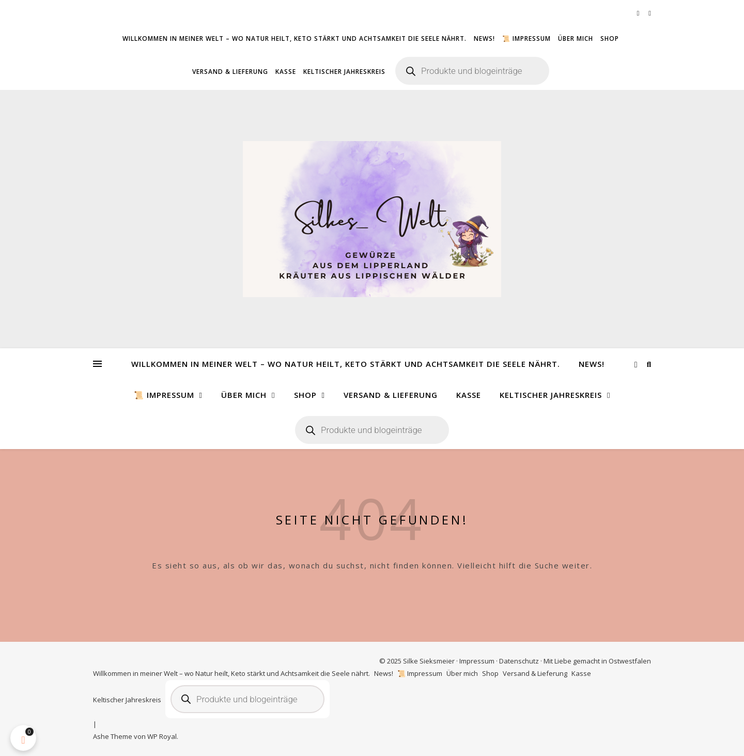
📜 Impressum (526, 38)
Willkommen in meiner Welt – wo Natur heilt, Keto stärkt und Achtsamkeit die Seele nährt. (294, 38)
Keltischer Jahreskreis (344, 71)
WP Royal (162, 736)
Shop (609, 38)
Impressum (476, 661)
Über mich (575, 38)
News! (484, 38)
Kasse (285, 71)
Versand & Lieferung (230, 71)
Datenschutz (519, 661)
